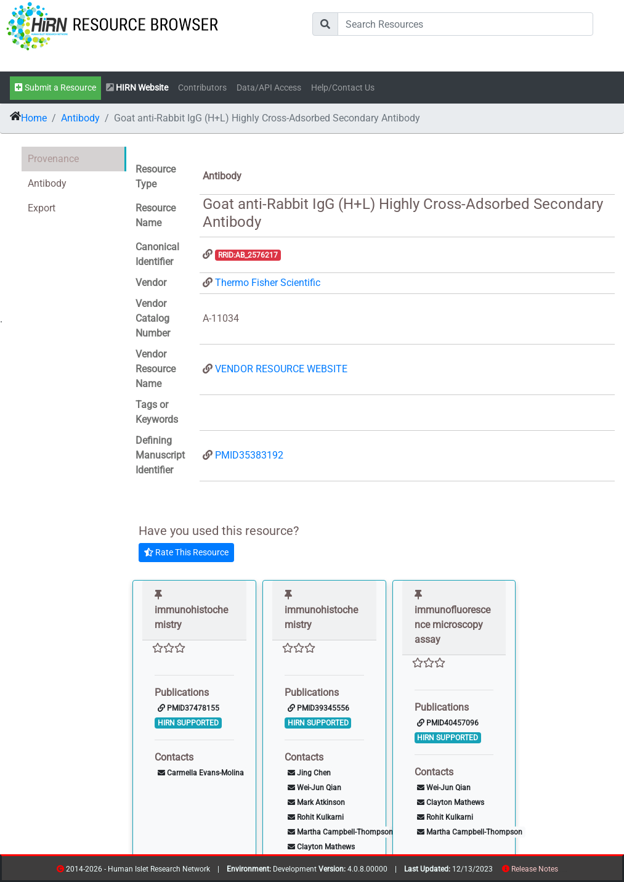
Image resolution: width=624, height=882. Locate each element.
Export (41, 208)
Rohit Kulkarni (316, 817)
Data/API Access (269, 88)
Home (34, 118)
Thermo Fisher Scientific (267, 282)
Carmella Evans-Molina (201, 773)
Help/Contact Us (343, 88)
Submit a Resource (55, 88)
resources (562, 871)
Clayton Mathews (321, 847)
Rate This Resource (186, 552)
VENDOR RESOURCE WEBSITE (281, 369)
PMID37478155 (188, 708)
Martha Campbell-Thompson (340, 832)
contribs (565, 871)
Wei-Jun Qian (314, 787)
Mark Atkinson (316, 802)
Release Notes (534, 869)
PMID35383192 (249, 455)
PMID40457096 (448, 723)
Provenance (53, 159)
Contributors (202, 88)
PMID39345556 (318, 708)
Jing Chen (309, 773)
